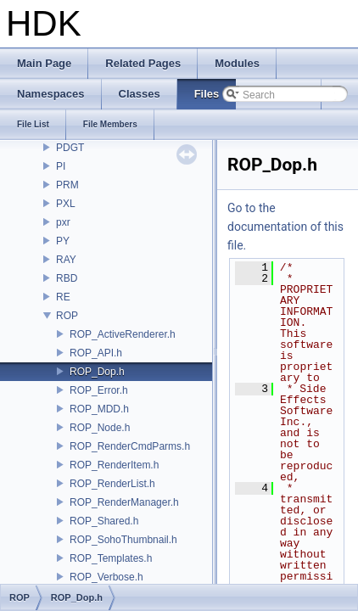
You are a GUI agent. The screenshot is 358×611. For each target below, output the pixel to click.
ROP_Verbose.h (106, 577)
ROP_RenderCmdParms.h (130, 446)
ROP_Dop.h (97, 372)
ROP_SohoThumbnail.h (123, 540)
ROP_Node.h (100, 428)
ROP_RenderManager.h (124, 502)
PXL (66, 204)
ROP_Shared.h (104, 521)
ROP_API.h (96, 353)
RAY (66, 260)
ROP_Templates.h (111, 558)
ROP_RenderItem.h (114, 465)
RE (63, 297)
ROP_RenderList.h (112, 484)
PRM (67, 185)
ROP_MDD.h (99, 409)
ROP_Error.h (99, 390)
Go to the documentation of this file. (285, 226)
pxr (63, 222)
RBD (66, 278)
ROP (67, 316)
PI (60, 166)
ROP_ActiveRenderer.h (123, 334)
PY (63, 241)
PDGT (70, 148)
